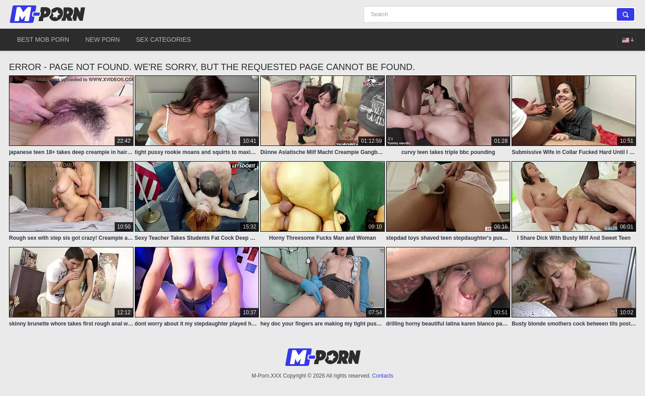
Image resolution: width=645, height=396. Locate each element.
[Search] (500, 14)
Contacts (382, 376)
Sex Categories (163, 39)
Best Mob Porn (43, 39)
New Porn (102, 39)
